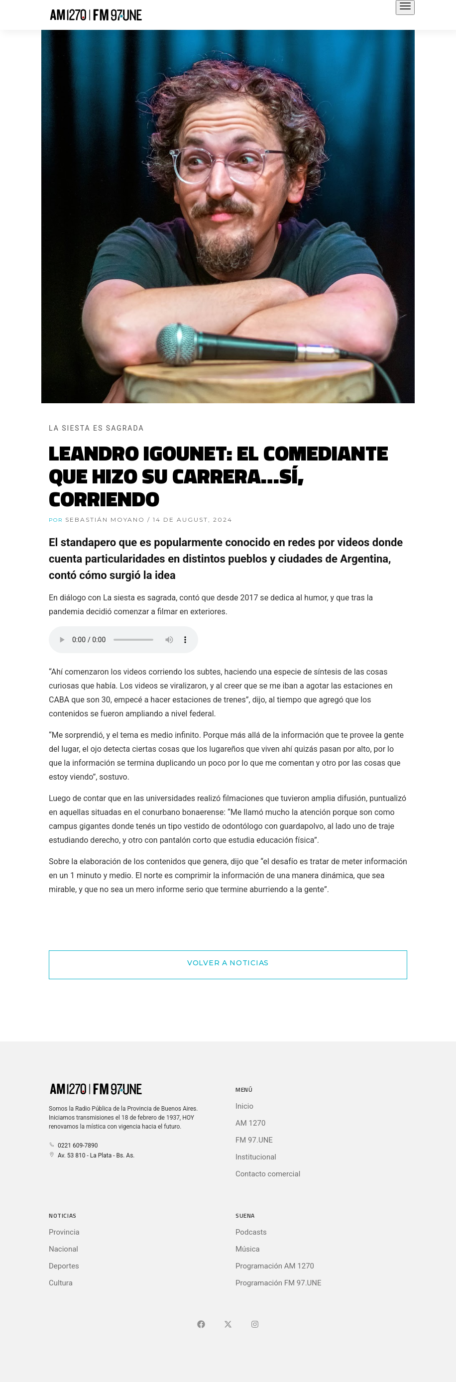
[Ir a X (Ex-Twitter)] (228, 1325)
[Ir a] (255, 1325)
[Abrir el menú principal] (405, 7)
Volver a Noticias (228, 962)
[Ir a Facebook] (201, 1325)
